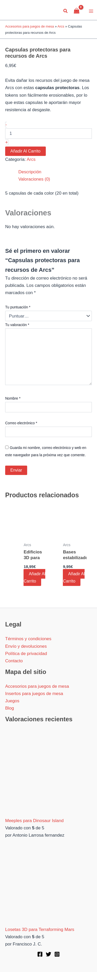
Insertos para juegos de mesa (34, 693)
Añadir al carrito (25, 151)
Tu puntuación (18, 307)
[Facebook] (40, 954)
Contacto (14, 660)
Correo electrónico (21, 423)
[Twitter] (48, 954)
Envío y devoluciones (26, 646)
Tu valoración (17, 325)
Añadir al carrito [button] (34, 577)
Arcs (60, 26)
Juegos (12, 700)
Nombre (12, 398)
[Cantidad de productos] (48, 133)
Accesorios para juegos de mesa (29, 26)
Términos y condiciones (28, 638)
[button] (65, 11)
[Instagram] (57, 954)
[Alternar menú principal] (91, 11)
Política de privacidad (26, 653)
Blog (9, 708)
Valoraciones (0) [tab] (34, 179)
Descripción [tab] (29, 171)
